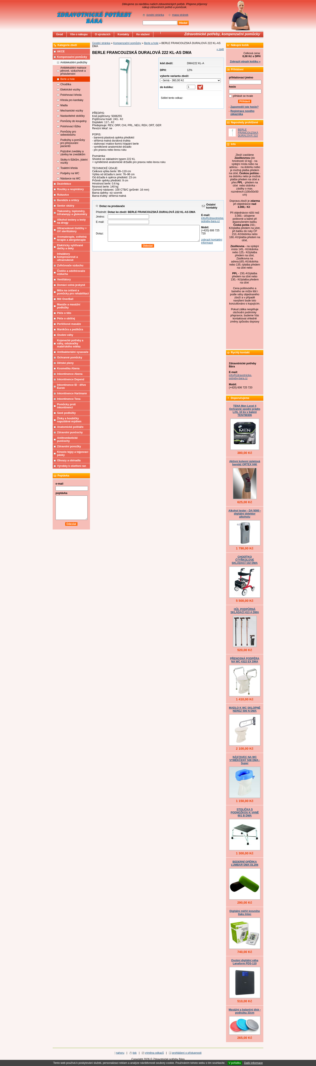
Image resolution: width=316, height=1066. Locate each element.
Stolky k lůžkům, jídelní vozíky (74, 161)
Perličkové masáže (69, 324)
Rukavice (63, 194)
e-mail (59, 483)
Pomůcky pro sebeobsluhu (68, 133)
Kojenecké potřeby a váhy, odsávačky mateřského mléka (70, 343)
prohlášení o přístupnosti (186, 1052)
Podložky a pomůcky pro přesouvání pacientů (72, 143)
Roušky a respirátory (70, 189)
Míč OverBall (65, 299)
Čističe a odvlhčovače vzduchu (71, 272)
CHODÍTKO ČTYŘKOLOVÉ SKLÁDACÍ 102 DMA (245, 560)
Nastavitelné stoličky (72, 115)
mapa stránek (180, 14)
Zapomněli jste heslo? (244, 106)
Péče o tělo (64, 313)
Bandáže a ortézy (68, 200)
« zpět (220, 49)
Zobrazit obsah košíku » (245, 61)
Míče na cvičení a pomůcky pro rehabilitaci (73, 292)
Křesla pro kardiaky (71, 100)
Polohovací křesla (71, 94)
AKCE (61, 51)
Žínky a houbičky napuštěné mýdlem (69, 420)
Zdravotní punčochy (70, 432)
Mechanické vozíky (71, 110)
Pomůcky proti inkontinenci (66, 406)
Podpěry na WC (69, 173)
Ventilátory (64, 279)
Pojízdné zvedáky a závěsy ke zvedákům (72, 153)
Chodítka (65, 84)
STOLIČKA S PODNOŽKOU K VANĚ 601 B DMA (245, 812)
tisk (134, 1052)
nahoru (120, 1052)
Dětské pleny (65, 363)
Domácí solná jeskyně (71, 285)
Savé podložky (66, 412)
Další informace (253, 1062)
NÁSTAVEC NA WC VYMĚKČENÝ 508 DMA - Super (244, 760)
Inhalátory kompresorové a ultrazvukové (67, 257)
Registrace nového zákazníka (242, 113)
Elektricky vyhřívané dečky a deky (70, 247)
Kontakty (123, 34)
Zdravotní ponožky (69, 446)
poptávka (61, 493)
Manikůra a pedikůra (70, 329)
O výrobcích (102, 34)
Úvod (59, 34)
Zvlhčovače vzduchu (70, 265)
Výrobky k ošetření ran (71, 465)
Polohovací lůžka (70, 126)
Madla (64, 105)
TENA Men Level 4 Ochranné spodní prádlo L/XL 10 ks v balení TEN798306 (244, 410)
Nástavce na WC (70, 178)
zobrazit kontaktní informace (211, 241)
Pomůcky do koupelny (73, 121)
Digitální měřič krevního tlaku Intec (245, 913)
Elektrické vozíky (70, 89)
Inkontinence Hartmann (72, 393)
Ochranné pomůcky (69, 357)
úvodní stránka (155, 14)
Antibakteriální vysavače (72, 352)
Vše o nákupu (79, 34)
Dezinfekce (64, 183)
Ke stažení (143, 34)
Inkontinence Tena (69, 398)
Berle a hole (151, 43)
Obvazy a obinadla (69, 460)
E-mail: (100, 221)
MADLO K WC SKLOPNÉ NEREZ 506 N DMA (244, 709)
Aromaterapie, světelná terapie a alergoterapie (72, 238)
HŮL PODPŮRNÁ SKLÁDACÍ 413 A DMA (244, 611)
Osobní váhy (65, 334)
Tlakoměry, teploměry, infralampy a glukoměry (72, 213)
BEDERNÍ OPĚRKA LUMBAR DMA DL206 (244, 863)
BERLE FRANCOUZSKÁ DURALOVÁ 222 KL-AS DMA (248, 134)
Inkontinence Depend (70, 379)
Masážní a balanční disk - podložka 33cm (245, 1011)
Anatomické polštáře (70, 427)
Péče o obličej (66, 318)
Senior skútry (65, 205)
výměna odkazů (154, 1052)
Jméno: (100, 216)
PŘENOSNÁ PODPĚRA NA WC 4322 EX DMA (244, 660)
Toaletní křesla (69, 168)
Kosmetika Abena (68, 368)
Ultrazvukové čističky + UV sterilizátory (72, 230)
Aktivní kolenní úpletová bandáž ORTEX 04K (244, 463)
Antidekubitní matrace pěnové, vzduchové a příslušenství (73, 70)
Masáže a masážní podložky (68, 306)
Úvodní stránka (101, 43)
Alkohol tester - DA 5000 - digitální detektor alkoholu (244, 513)
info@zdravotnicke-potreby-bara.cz (212, 220)
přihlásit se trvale (243, 95)
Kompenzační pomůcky (127, 43)
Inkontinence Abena (70, 373)
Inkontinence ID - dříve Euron (71, 386)
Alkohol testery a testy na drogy (71, 221)
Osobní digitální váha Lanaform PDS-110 (244, 962)
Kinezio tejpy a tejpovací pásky (72, 453)
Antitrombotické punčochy (67, 439)
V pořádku (235, 1062)
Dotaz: (100, 233)
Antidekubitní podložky (73, 62)
